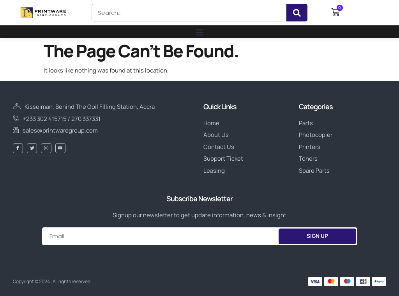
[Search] (296, 12)
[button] (199, 31)
